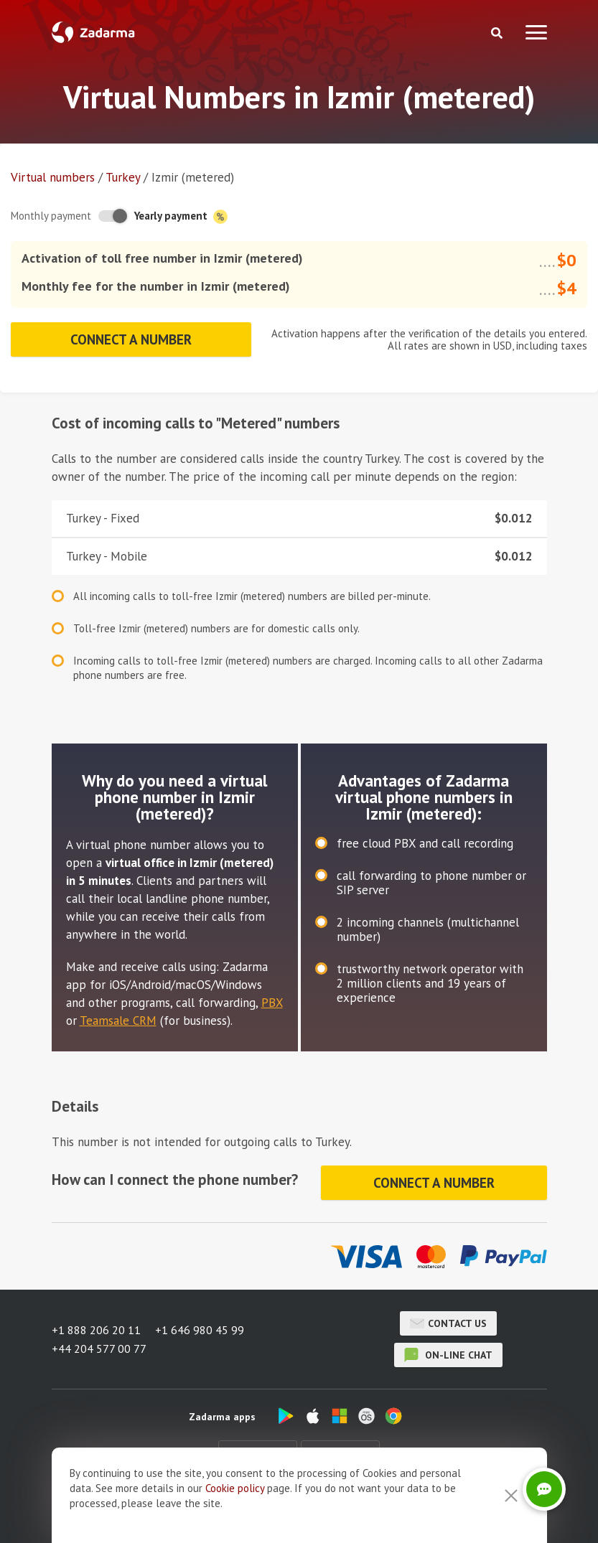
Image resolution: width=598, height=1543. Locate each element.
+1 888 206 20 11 (96, 1330)
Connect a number (131, 339)
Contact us (448, 1323)
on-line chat (448, 1355)
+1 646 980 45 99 (199, 1330)
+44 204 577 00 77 (99, 1348)
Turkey (123, 177)
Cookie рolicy (234, 1488)
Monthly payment (51, 215)
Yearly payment (181, 216)
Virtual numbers (53, 177)
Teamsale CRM (118, 1020)
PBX (272, 1002)
